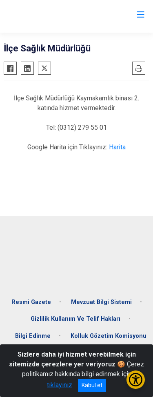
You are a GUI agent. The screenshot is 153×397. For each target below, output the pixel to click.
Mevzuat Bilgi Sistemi (101, 302)
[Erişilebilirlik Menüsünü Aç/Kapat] (135, 379)
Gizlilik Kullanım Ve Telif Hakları (75, 318)
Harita (117, 147)
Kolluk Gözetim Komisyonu (108, 336)
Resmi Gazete (31, 302)
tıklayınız (59, 385)
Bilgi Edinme (33, 336)
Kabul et (92, 385)
